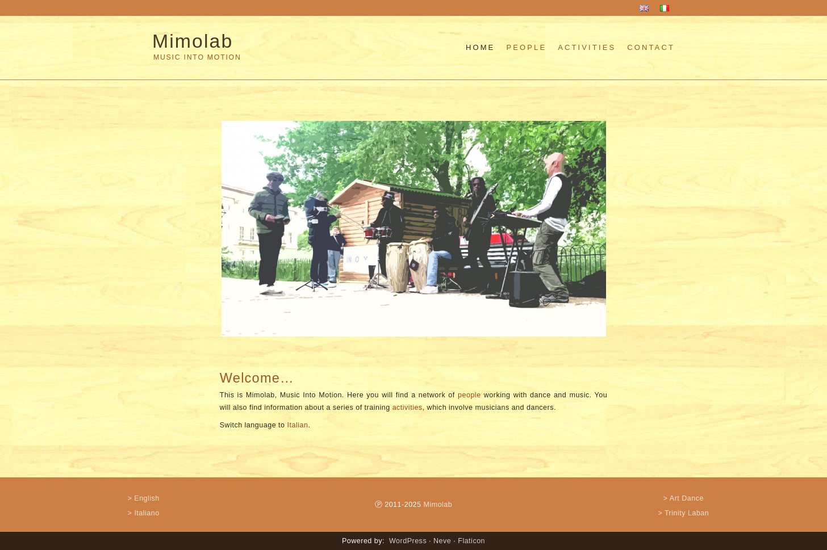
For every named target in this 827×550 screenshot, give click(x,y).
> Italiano (144, 513)
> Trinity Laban (683, 513)
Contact (651, 47)
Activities (587, 47)
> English (144, 498)
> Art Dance (683, 498)
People (526, 47)
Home (480, 47)
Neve (442, 541)
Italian (297, 425)
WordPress (408, 541)
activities (407, 408)
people (469, 395)
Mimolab (192, 41)
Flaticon (471, 541)
